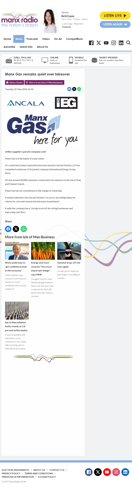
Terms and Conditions (38, 473)
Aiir (25, 481)
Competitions (74, 38)
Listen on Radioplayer (55, 61)
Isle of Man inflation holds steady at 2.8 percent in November (17, 316)
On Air (58, 38)
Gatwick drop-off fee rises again (69, 255)
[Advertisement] (59, 407)
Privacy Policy (11, 473)
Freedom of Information (18, 476)
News (18, 38)
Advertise (9, 46)
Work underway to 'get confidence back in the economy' (17, 257)
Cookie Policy (47, 476)
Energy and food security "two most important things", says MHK (43, 259)
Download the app (81, 61)
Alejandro (78, 23)
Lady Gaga (67, 23)
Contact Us (57, 469)
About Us (42, 46)
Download (66, 27)
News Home (16, 82)
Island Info (26, 46)
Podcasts (32, 38)
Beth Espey (67, 16)
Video (46, 38)
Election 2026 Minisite (15, 469)
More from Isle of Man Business (46, 82)
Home (7, 38)
